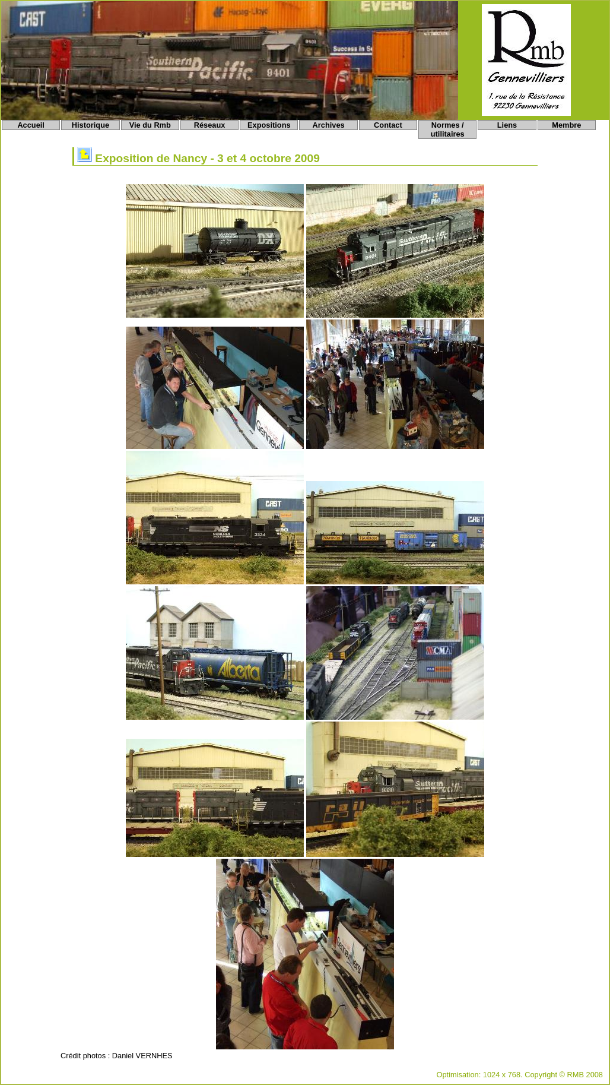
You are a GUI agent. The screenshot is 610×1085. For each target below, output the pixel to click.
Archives (329, 125)
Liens (507, 125)
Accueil (31, 125)
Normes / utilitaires (448, 129)
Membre (566, 125)
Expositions (269, 125)
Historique (90, 125)
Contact (388, 125)
